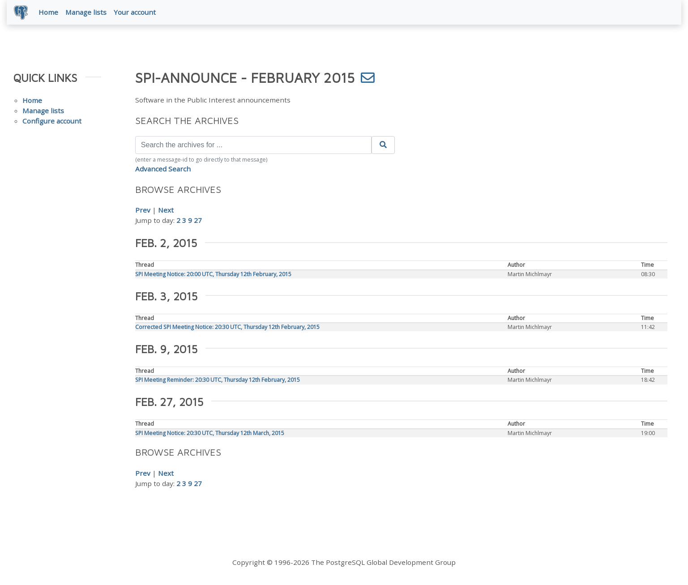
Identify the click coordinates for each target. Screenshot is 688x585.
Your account (135, 12)
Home (48, 12)
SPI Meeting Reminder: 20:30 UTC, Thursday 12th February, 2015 (217, 380)
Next (166, 209)
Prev (142, 209)
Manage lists (86, 12)
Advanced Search (163, 168)
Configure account (51, 120)
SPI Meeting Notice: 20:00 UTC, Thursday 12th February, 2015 (213, 274)
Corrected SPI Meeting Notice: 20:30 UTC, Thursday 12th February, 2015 (227, 327)
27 (198, 220)
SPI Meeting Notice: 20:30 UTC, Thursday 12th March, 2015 (209, 433)
